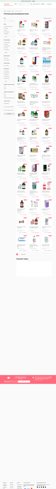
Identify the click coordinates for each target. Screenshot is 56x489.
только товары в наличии (9, 106)
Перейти (33, 1)
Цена (5, 18)
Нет (5, 88)
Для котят (11, 486)
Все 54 (9, 52)
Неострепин (7, 49)
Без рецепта (7, 103)
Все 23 (9, 36)
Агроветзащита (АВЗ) (8, 26)
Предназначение (7, 55)
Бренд (5, 24)
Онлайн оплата (19, 484)
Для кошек (12, 484)
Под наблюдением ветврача (9, 97)
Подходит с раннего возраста (9, 84)
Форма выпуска (7, 63)
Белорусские (7, 72)
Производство (6, 68)
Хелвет (6, 30)
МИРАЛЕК (6, 33)
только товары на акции (9, 110)
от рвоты (6, 58)
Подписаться (24, 381)
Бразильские (7, 78)
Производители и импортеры (19, 487)
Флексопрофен (7, 42)
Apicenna (6, 28)
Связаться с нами (5, 488)
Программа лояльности (5, 485)
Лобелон (6, 47)
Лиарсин (6, 44)
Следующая (23, 254)
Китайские (7, 74)
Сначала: (45, 18)
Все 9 (9, 81)
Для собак (11, 487)
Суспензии (6, 65)
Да (5, 94)
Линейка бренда (7, 39)
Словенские (7, 76)
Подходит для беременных (9, 91)
